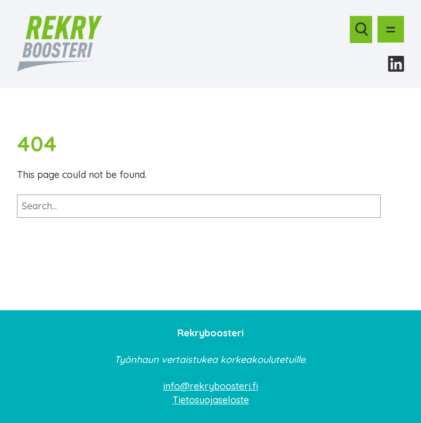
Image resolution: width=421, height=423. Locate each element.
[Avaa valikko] (390, 29)
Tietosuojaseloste (211, 400)
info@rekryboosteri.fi (210, 386)
